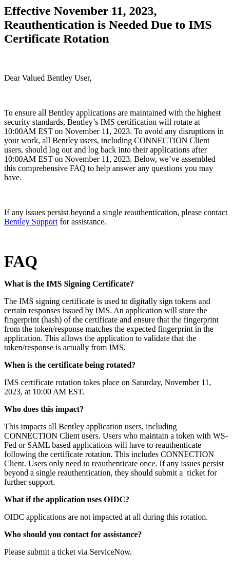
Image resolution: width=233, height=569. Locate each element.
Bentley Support (30, 221)
